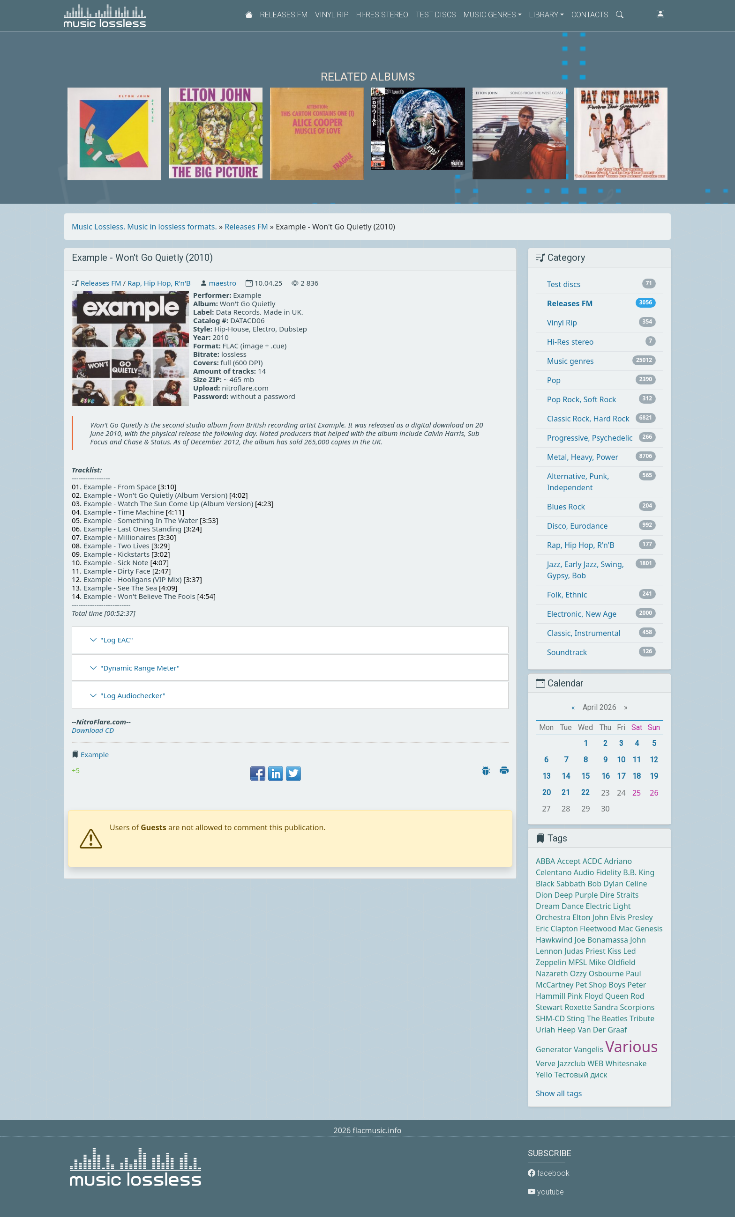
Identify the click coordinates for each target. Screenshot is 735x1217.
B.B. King (638, 872)
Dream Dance (560, 906)
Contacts (589, 14)
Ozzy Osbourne (597, 973)
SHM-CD (550, 1018)
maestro (222, 283)
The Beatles (607, 1018)
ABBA (545, 861)
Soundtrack (567, 652)
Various (631, 1046)
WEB (595, 1063)
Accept (568, 861)
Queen (617, 996)
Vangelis (588, 1049)
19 (654, 776)
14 (566, 776)
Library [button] (543, 14)
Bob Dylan (605, 883)
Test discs (436, 14)
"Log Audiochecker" (132, 695)
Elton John (590, 917)
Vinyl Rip (332, 14)
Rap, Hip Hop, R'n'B (159, 283)
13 (546, 776)
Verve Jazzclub (560, 1063)
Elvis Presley (631, 917)
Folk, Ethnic (567, 595)
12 (654, 759)
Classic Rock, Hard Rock (588, 418)
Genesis (649, 928)
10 (621, 759)
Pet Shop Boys (601, 985)
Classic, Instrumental (584, 633)
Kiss (614, 951)
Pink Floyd (585, 996)
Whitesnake (626, 1063)
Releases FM (284, 14)
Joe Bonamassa (601, 940)
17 (621, 776)
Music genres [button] (490, 14)
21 (566, 792)
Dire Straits (619, 895)
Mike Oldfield (612, 962)
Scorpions (637, 1007)
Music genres (570, 361)
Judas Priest (585, 951)
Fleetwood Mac (606, 928)
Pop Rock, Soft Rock (581, 399)
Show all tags (559, 1093)
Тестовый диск (580, 1074)
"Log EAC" (116, 639)
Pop (554, 380)
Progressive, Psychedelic (590, 438)
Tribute (642, 1018)
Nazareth (552, 973)
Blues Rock (566, 507)
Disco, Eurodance (577, 526)
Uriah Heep (556, 1030)
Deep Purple (576, 895)
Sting (576, 1018)
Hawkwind (554, 940)
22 (585, 792)
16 (605, 776)
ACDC (592, 861)
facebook (549, 1173)
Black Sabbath (560, 883)
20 (546, 792)
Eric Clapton (557, 928)
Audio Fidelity (597, 872)
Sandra (605, 1007)
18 (636, 776)
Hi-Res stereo (382, 14)
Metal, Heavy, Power (582, 457)
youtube (546, 1191)
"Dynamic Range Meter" (140, 667)
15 (585, 776)
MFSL (577, 962)
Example (95, 754)
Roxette (577, 1007)
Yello (544, 1074)
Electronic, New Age (581, 614)
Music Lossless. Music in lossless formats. (144, 226)
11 (636, 759)
